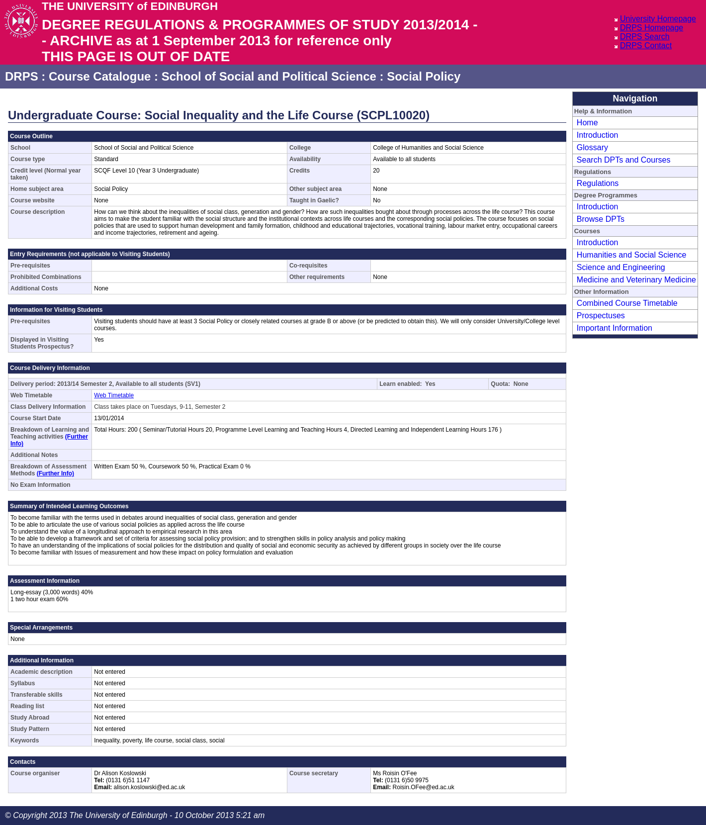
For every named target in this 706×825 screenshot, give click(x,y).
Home (587, 122)
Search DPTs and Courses (624, 160)
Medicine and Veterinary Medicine (636, 279)
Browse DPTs (600, 219)
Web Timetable (114, 395)
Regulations (598, 183)
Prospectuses (601, 315)
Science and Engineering (621, 267)
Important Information (614, 328)
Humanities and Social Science (632, 255)
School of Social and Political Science (269, 76)
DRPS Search (645, 36)
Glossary (592, 147)
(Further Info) (55, 473)
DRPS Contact (646, 45)
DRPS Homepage (651, 27)
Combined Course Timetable (627, 303)
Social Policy (423, 76)
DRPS (21, 76)
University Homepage (658, 18)
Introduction (597, 135)
